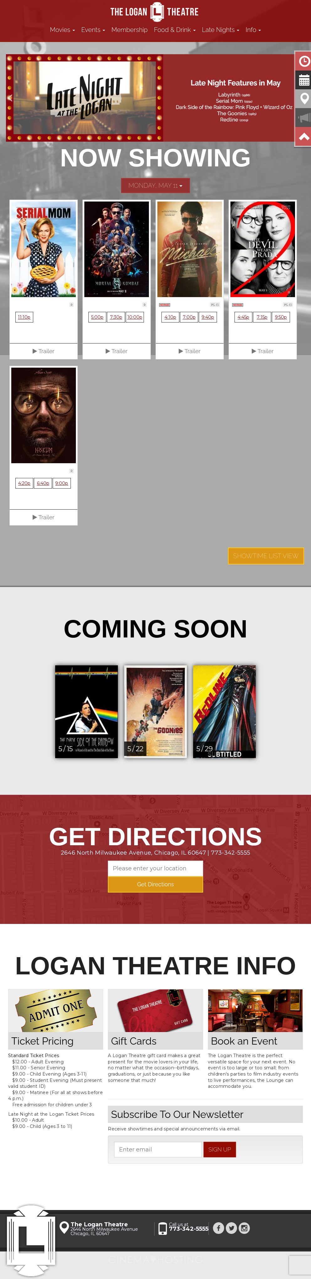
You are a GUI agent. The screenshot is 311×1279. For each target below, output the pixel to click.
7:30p (116, 317)
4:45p (243, 317)
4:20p (24, 483)
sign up (219, 1149)
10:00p (134, 317)
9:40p (208, 317)
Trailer (43, 351)
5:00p (97, 317)
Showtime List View (266, 556)
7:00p (189, 317)
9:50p (281, 317)
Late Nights (221, 30)
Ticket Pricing (42, 1041)
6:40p (43, 483)
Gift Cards (133, 1041)
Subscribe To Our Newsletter (177, 1114)
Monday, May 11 (156, 185)
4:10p (170, 317)
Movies (62, 30)
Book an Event (244, 1041)
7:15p (262, 317)
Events (93, 30)
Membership (129, 30)
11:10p (24, 317)
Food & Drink (175, 30)
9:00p (61, 483)
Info (253, 30)
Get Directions (155, 884)
